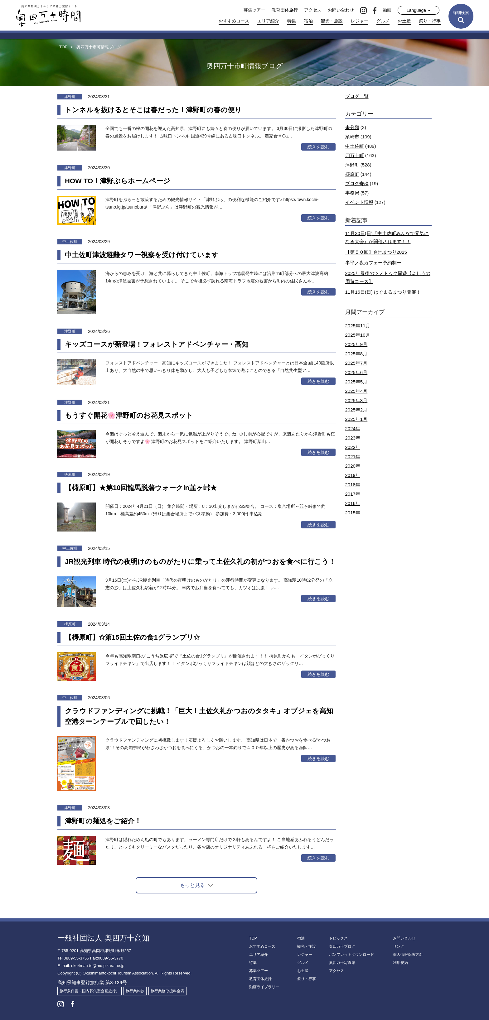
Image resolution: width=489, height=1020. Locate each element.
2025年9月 (356, 344)
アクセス (313, 9)
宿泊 (308, 20)
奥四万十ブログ (342, 946)
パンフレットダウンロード (351, 954)
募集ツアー (254, 9)
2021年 (352, 456)
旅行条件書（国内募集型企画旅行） (89, 991)
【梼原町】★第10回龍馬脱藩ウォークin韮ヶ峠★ (141, 488)
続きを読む (318, 146)
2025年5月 (356, 381)
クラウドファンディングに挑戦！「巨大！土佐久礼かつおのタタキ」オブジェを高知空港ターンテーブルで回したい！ (199, 716)
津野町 (352, 164)
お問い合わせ (341, 9)
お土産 (404, 20)
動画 (387, 9)
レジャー (359, 20)
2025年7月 (356, 363)
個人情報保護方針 (408, 954)
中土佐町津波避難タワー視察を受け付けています (142, 255)
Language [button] (418, 10)
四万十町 (354, 155)
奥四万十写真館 (342, 962)
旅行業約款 (135, 991)
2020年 (352, 466)
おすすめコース (234, 20)
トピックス (338, 938)
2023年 (352, 437)
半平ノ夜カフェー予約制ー (373, 262)
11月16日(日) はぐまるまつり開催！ (383, 292)
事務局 (352, 192)
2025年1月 (356, 419)
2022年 (352, 447)
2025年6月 (356, 372)
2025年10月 (357, 335)
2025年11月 (357, 325)
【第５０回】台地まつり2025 (376, 252)
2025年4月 (356, 391)
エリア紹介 (268, 20)
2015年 (352, 512)
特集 (291, 20)
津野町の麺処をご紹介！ (103, 821)
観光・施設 (332, 20)
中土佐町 (354, 146)
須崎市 (352, 136)
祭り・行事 (430, 20)
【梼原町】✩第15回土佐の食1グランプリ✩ (132, 637)
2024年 (352, 428)
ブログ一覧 (357, 96)
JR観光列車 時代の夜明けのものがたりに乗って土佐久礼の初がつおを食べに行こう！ (200, 561)
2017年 (352, 494)
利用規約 (400, 962)
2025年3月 (356, 400)
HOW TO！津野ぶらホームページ (117, 181)
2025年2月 (356, 409)
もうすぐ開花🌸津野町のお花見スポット (129, 415)
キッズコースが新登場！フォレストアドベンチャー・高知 (157, 344)
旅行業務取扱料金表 (167, 991)
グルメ (383, 20)
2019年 (352, 475)
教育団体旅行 (285, 9)
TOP (253, 938)
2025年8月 (356, 353)
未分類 (352, 127)
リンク (398, 946)
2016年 (352, 503)
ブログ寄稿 (357, 183)
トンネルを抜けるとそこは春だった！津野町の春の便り (153, 110)
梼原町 (352, 174)
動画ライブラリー (264, 987)
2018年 (352, 484)
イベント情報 (359, 202)
